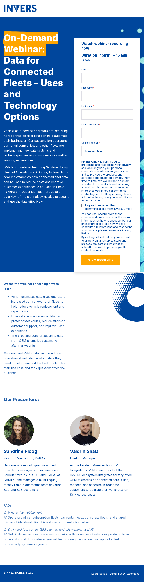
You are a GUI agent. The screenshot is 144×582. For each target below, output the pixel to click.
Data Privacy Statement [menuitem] (124, 573)
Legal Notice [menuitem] (99, 573)
